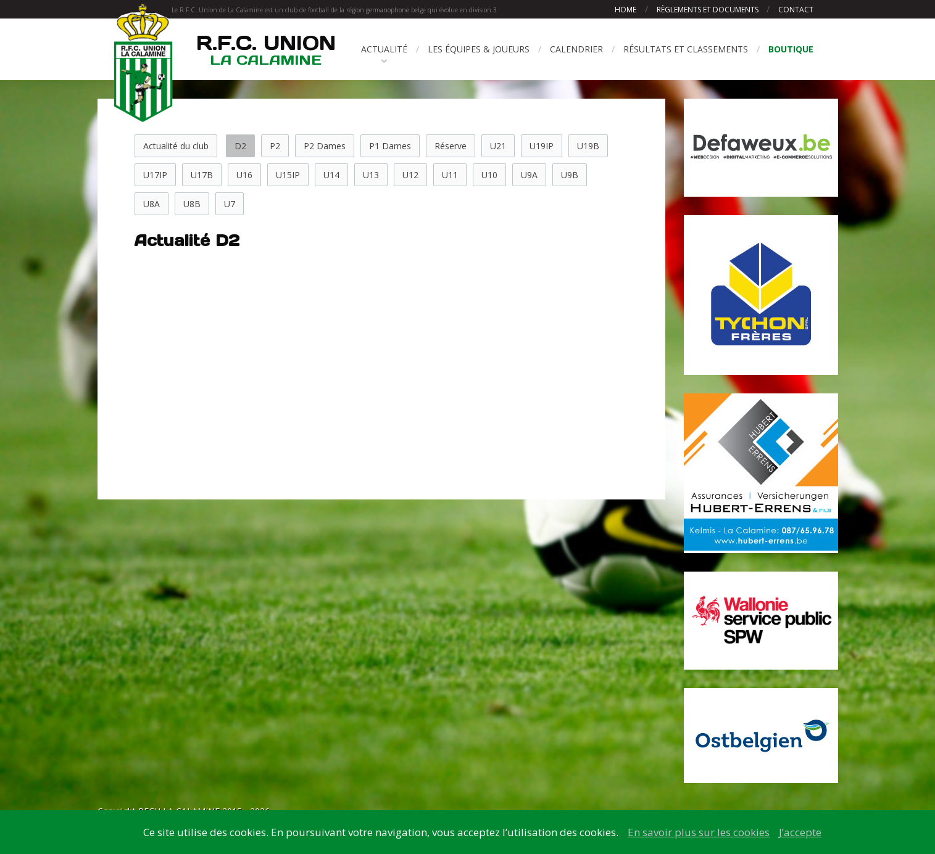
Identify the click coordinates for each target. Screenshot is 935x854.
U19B (588, 146)
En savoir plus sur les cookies (699, 832)
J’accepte (800, 832)
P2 (275, 146)
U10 (489, 175)
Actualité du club (176, 146)
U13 (371, 175)
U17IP (155, 175)
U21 (498, 146)
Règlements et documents (708, 9)
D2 (240, 146)
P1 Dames (390, 146)
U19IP (542, 146)
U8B (192, 204)
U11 (450, 175)
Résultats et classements (685, 49)
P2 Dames (325, 146)
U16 (244, 175)
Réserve (450, 146)
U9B (569, 175)
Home (625, 9)
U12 (410, 175)
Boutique (790, 49)
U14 (331, 175)
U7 (229, 204)
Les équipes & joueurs (479, 49)
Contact (795, 9)
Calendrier (576, 49)
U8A (151, 204)
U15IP (288, 175)
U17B (202, 175)
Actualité (384, 49)
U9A (529, 175)
